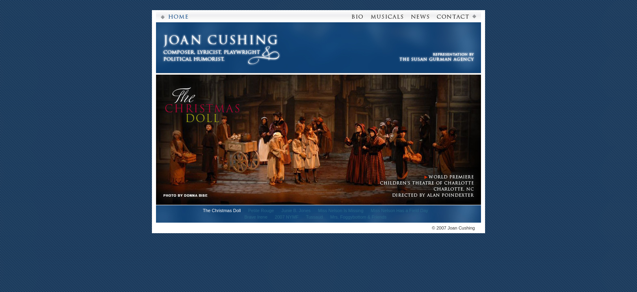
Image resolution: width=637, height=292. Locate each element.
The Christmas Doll (222, 210)
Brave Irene (255, 217)
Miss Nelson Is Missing (341, 210)
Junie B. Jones (295, 210)
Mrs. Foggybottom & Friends (358, 217)
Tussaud (314, 217)
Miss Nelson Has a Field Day (399, 210)
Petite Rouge (261, 210)
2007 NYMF (287, 217)
